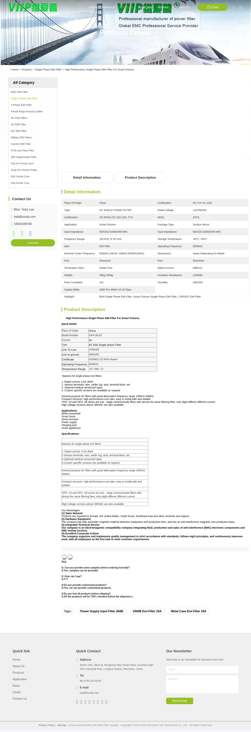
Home (93, 7)
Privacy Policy (46, 725)
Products (27, 69)
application (146, 7)
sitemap (61, 725)
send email (179, 700)
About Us (19, 666)
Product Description (140, 177)
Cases (17, 692)
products (127, 7)
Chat (212, 7)
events (163, 7)
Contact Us (20, 698)
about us (108, 7)
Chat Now (32, 242)
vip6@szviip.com (25, 216)
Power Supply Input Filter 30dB (101, 611)
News (16, 685)
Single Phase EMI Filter (48, 69)
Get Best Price (189, 157)
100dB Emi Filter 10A (147, 611)
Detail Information (87, 177)
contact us (182, 7)
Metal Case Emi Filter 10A (188, 611)
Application (20, 679)
